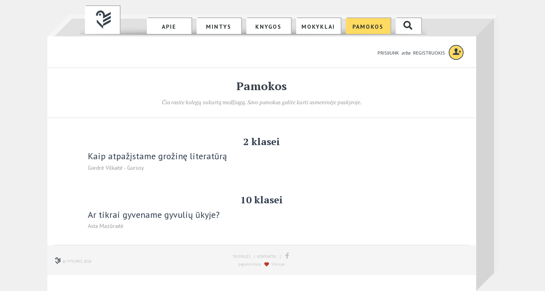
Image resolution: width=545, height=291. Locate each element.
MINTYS (218, 26)
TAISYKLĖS (241, 256)
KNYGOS (268, 26)
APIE (169, 26)
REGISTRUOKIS (429, 53)
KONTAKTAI (266, 256)
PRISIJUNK (388, 53)
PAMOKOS (368, 26)
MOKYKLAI (318, 26)
